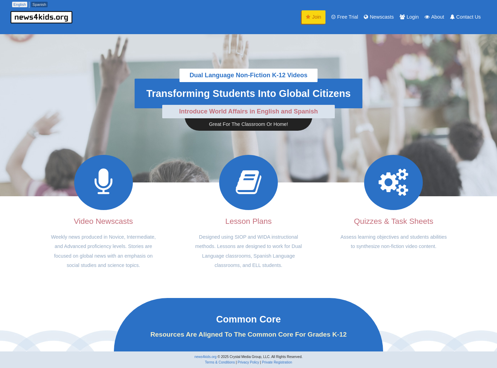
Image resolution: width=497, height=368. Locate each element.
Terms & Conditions (220, 362)
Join (313, 17)
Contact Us (465, 17)
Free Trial (344, 17)
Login (409, 17)
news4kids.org (205, 357)
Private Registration (277, 362)
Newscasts (379, 17)
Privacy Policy (248, 362)
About (434, 17)
